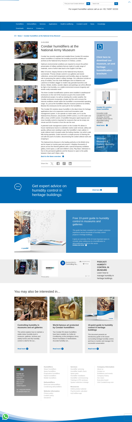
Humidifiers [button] (20, 15)
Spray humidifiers (50, 363)
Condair (27, 4)
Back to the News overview (52, 148)
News (92, 15)
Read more (102, 117)
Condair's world (82, 15)
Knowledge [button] (101, 15)
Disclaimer (47, 389)
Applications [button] (53, 15)
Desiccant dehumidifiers (52, 376)
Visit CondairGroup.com (105, 374)
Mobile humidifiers (50, 369)
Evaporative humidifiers (52, 365)
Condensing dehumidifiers (53, 378)
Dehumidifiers (31, 15)
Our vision (100, 369)
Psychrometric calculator (79, 382)
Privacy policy (48, 385)
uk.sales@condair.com (23, 383)
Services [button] (43, 15)
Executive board (102, 371)
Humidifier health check (79, 363)
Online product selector (78, 380)
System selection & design (80, 374)
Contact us (40, 20)
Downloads (20, 20)
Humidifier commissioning (79, 369)
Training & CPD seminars (79, 371)
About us (30, 20)
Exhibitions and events (105, 365)
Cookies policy (49, 387)
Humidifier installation (78, 367)
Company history (103, 367)
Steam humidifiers (50, 360)
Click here (97, 181)
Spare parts (74, 365)
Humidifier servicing (77, 360)
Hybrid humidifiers (50, 367)
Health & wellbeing (66, 15)
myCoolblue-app (76, 385)
